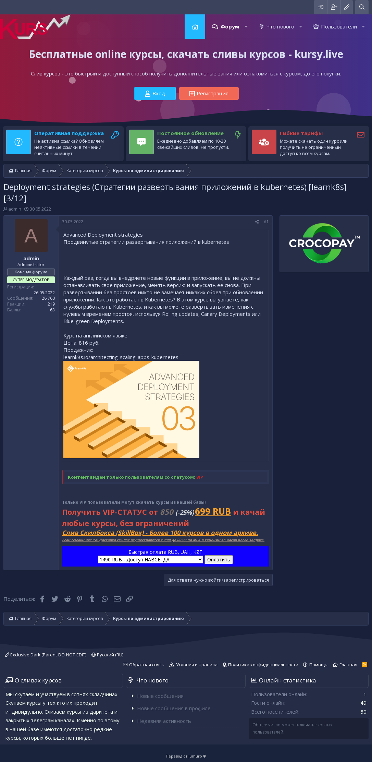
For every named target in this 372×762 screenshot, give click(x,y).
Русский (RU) (107, 655)
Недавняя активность (164, 720)
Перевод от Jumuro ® (186, 756)
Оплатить (218, 559)
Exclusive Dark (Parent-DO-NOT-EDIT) (45, 655)
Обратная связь (146, 665)
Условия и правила (197, 665)
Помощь (318, 665)
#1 (266, 222)
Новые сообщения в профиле (174, 708)
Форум (230, 26)
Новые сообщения (160, 695)
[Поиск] (362, 7)
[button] (246, 26)
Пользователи (339, 26)
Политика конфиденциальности (263, 665)
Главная (195, 26)
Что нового (280, 26)
